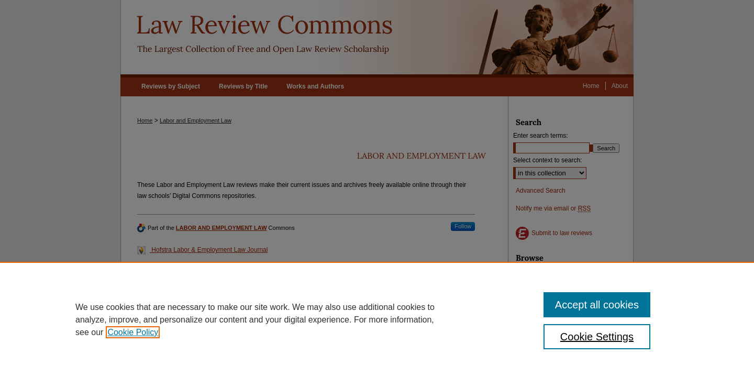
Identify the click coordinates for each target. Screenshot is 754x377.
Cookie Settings (597, 336)
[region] (377, 319)
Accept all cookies (597, 305)
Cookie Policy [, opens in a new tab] (132, 332)
